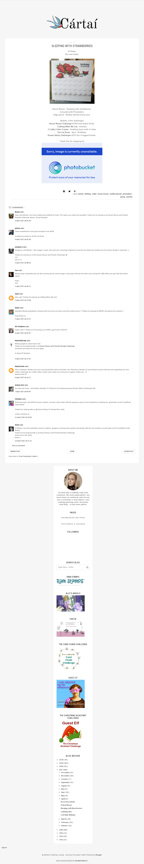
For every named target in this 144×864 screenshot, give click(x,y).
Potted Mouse (66, 805)
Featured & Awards (73, 524)
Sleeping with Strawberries (71, 808)
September (65, 782)
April (63, 799)
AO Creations (20, 326)
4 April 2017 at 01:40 (23, 221)
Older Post (129, 451)
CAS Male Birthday (68, 815)
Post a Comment (18, 445)
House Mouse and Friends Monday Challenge (57, 346)
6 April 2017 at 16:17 (23, 377)
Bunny (17, 212)
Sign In (4, 847)
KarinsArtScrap (21, 340)
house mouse (103, 194)
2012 (61, 840)
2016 (61, 830)
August (64, 786)
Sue (16, 270)
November (65, 776)
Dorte (17, 425)
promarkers (127, 194)
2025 (61, 763)
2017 (61, 770)
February (65, 822)
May (63, 795)
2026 (61, 760)
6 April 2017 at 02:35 (23, 333)
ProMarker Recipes (73, 518)
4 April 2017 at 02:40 (23, 239)
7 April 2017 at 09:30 (23, 391)
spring (122, 197)
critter (94, 194)
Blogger (99, 855)
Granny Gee (19, 385)
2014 (61, 833)
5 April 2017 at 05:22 (23, 286)
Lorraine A (19, 247)
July (62, 789)
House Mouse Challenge (60, 123)
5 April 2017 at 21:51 (23, 319)
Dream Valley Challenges (59, 135)
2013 (61, 836)
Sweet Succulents (68, 802)
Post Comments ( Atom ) (28, 456)
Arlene (17, 228)
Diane (17, 308)
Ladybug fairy (66, 812)
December (65, 772)
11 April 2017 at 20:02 (23, 417)
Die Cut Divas (64, 132)
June (63, 792)
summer (129, 197)
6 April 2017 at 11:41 (23, 359)
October (64, 779)
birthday (88, 194)
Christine (18, 399)
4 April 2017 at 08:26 (23, 263)
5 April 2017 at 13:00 (23, 300)
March (64, 819)
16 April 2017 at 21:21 (23, 441)
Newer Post (15, 451)
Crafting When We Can (67, 126)
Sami (17, 294)
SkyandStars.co (81, 861)
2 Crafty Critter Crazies (58, 129)
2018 (61, 766)
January (64, 825)
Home (72, 451)
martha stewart (116, 194)
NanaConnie (20, 366)
